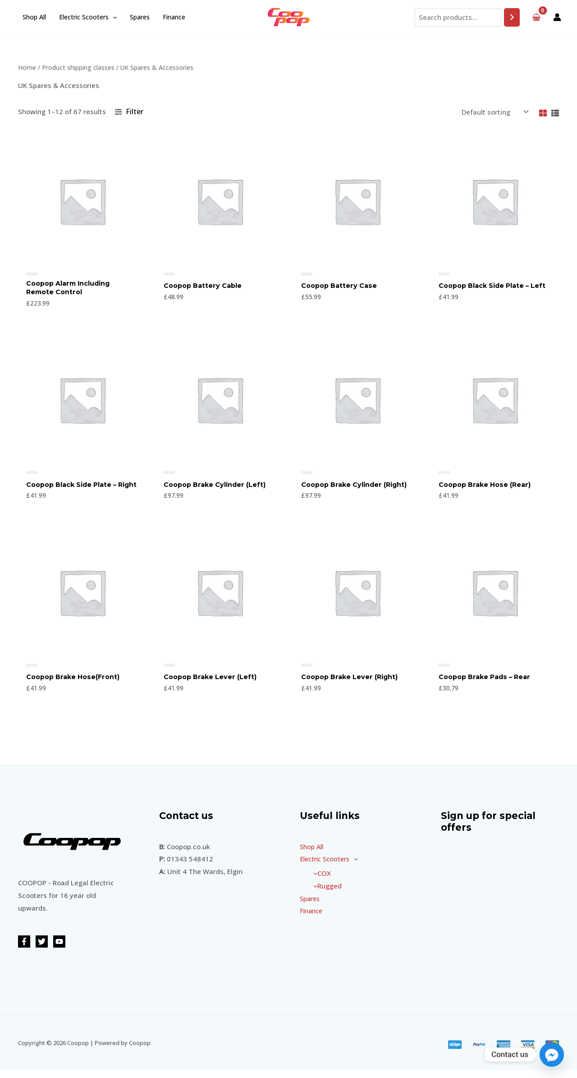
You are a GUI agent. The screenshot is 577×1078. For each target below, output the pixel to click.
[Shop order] (494, 112)
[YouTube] (59, 950)
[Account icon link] (557, 17)
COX (320, 881)
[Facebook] (24, 950)
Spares (138, 17)
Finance (172, 17)
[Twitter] (42, 950)
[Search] (512, 17)
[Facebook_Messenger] (552, 1054)
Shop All (34, 17)
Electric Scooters (87, 17)
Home (27, 67)
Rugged (325, 893)
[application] (112, 17)
